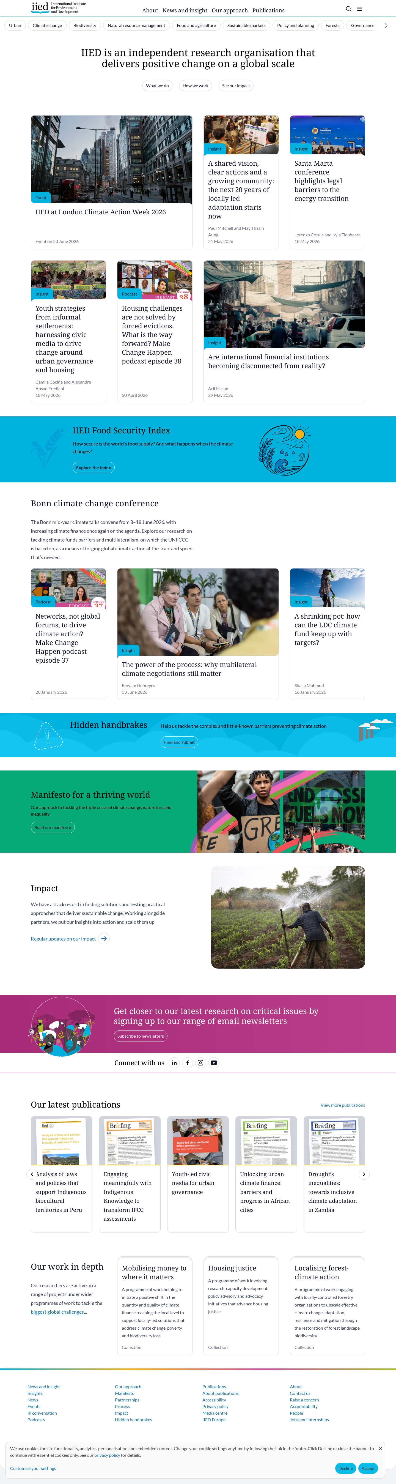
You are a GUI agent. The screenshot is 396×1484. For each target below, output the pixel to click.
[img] (364, 1174)
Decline (346, 1468)
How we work (195, 85)
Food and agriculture (196, 25)
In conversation (42, 1412)
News (33, 1399)
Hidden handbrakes (133, 1419)
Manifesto (124, 1393)
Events (34, 1406)
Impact (121, 1412)
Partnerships (127, 1399)
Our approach (230, 10)
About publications (220, 1393)
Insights (35, 1393)
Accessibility (214, 1399)
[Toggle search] (348, 9)
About (150, 10)
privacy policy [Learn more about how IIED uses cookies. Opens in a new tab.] (107, 1455)
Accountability (304, 1406)
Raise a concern (304, 1399)
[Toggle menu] (359, 8)
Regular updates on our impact (70, 938)
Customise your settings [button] (33, 1468)
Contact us (300, 1393)
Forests (333, 25)
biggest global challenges (57, 1312)
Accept (368, 1468)
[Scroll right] (386, 25)
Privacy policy (215, 1406)
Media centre (214, 1412)
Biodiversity (84, 25)
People (296, 1412)
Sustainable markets (246, 25)
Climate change (47, 25)
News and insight (185, 10)
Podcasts (36, 1419)
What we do (157, 85)
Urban (15, 25)
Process (122, 1406)
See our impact (236, 85)
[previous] (31, 1174)
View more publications (343, 1105)
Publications (268, 10)
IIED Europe (214, 1419)
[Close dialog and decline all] (380, 1445)
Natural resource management (136, 25)
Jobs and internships (309, 1419)
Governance (362, 25)
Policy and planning (295, 25)
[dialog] (195, 1460)
